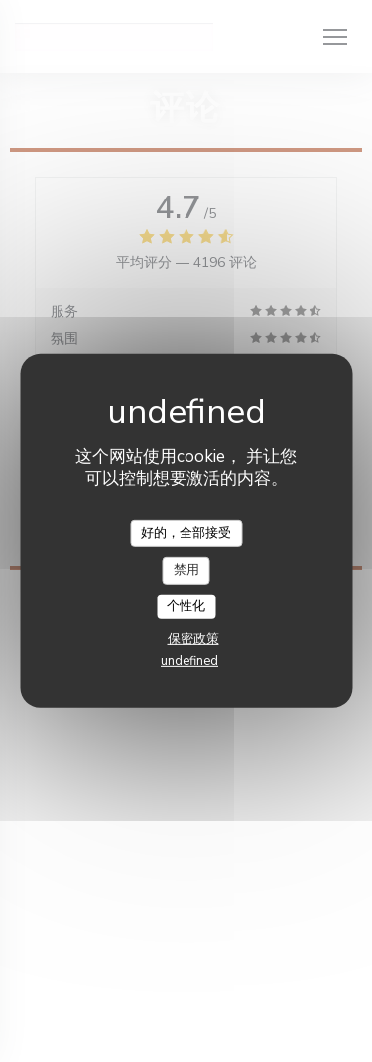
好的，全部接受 (186, 532)
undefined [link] (189, 661)
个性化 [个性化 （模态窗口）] (186, 606)
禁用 (186, 570)
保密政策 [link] (193, 639)
